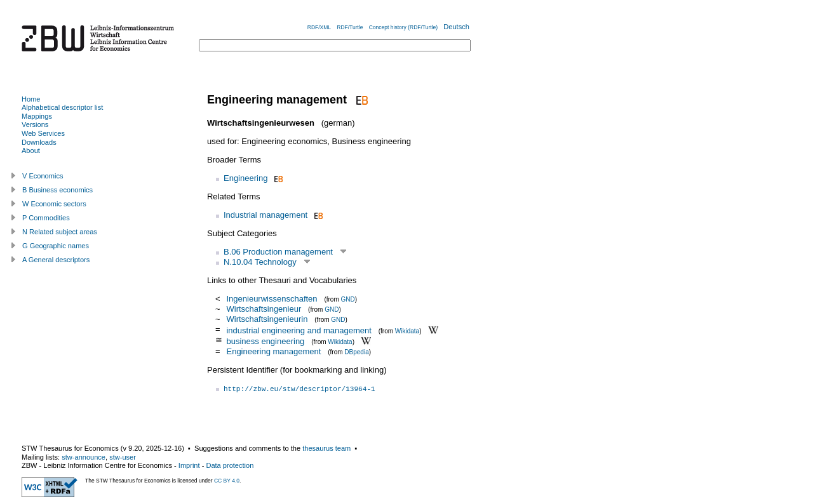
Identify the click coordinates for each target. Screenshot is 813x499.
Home (31, 99)
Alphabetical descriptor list (62, 107)
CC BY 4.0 (226, 480)
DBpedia (356, 352)
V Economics (42, 176)
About (31, 150)
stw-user (122, 457)
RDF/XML (319, 27)
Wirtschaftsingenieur (263, 309)
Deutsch (456, 26)
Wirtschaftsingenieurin (266, 319)
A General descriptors (56, 259)
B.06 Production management (278, 251)
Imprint (189, 465)
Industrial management (265, 215)
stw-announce (83, 457)
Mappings (37, 116)
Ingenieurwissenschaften (271, 298)
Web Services (43, 133)
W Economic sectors (54, 204)
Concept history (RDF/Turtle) (403, 27)
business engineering (265, 341)
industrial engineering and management (298, 330)
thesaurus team (326, 448)
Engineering (245, 178)
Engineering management (273, 351)
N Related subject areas (59, 232)
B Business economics (57, 190)
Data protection (229, 465)
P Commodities (46, 218)
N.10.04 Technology (260, 262)
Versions (35, 124)
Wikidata (407, 330)
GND (348, 299)
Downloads (39, 142)
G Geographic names (55, 246)
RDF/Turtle (350, 27)
